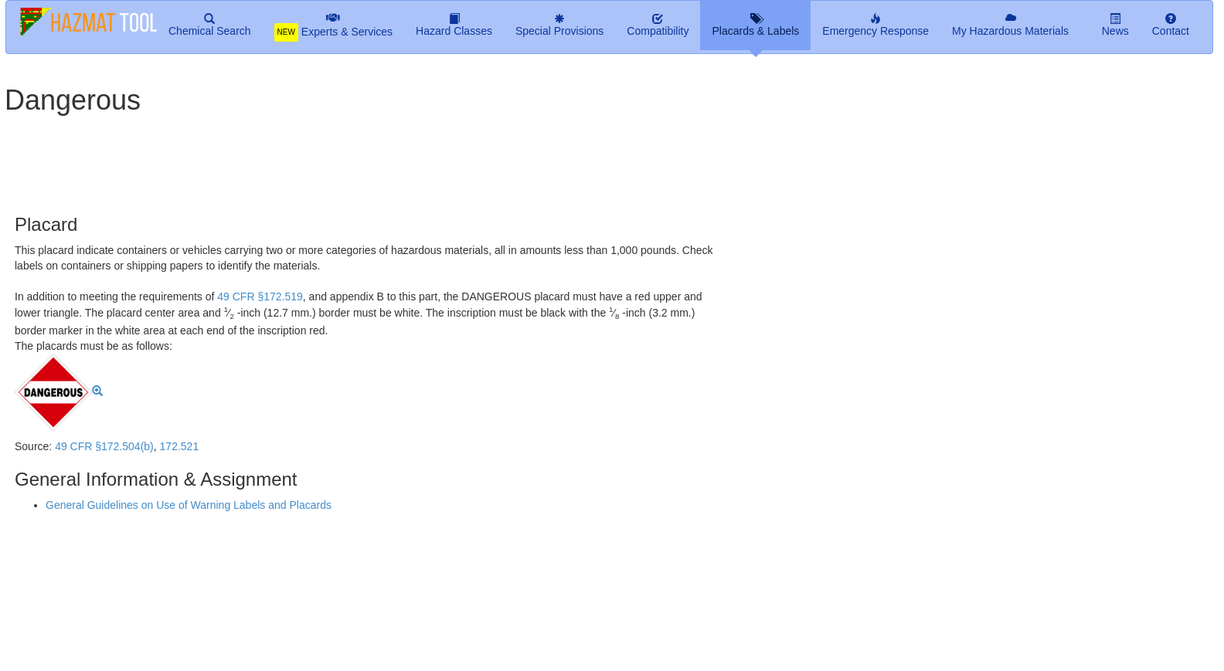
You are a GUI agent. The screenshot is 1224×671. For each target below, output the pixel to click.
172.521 (179, 446)
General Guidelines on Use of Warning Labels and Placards (189, 505)
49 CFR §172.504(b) (104, 446)
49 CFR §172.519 (260, 296)
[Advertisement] (378, 158)
